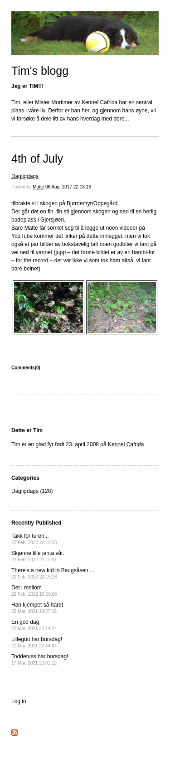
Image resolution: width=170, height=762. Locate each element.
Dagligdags (25, 176)
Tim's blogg (39, 70)
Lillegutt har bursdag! (36, 642)
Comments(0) (25, 367)
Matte (38, 186)
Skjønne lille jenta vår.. (38, 556)
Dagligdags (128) (32, 491)
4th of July (37, 158)
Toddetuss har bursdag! (39, 659)
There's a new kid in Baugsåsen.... (52, 573)
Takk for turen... (34, 539)
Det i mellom (34, 590)
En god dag (34, 625)
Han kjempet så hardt (37, 608)
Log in (18, 701)
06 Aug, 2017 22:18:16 (68, 186)
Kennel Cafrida (126, 444)
